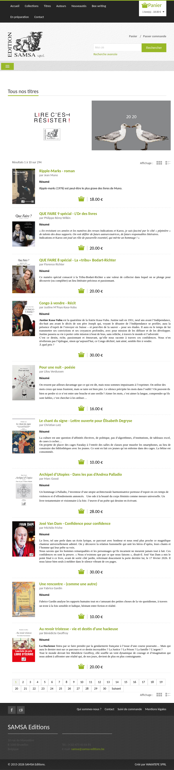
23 (42, 688)
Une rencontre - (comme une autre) (68, 584)
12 (99, 682)
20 (16, 688)
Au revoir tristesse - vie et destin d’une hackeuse (78, 628)
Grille (159, 163)
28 (86, 688)
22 (34, 688)
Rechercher (154, 48)
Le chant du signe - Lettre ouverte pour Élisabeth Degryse (85, 420)
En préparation (20, 17)
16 (134, 682)
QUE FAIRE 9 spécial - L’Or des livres (68, 213)
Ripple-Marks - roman (57, 171)
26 (69, 688)
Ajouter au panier (81, 199)
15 (125, 682)
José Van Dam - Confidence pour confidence (75, 523)
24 (51, 688)
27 (78, 688)
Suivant (116, 688)
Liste (168, 163)
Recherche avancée (105, 54)
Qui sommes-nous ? (89, 709)
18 (152, 682)
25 (60, 688)
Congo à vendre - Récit (57, 303)
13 (108, 682)
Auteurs (61, 6)
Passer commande (154, 36)
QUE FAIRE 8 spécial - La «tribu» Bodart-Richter (77, 260)
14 (116, 682)
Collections (31, 6)
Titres (47, 6)
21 (25, 688)
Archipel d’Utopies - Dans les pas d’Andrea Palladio (80, 474)
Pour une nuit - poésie (57, 367)
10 (81, 682)
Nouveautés (79, 6)
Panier (155, 5)
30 (104, 688)
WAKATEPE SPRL (156, 764)
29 (95, 688)
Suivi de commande (130, 709)
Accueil (15, 6)
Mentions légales (155, 709)
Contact (39, 17)
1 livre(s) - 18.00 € (153, 12)
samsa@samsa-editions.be (87, 749)
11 (90, 682)
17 (143, 682)
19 (160, 682)
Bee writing (99, 6)
